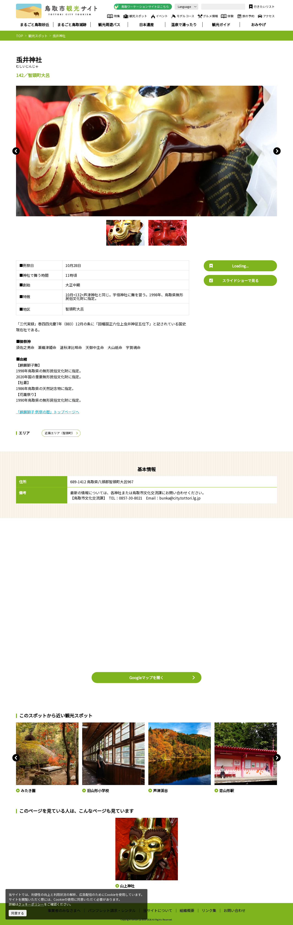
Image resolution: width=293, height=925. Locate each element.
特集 (113, 16)
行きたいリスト (261, 7)
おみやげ (258, 24)
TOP (19, 36)
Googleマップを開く (162, 677)
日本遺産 (146, 24)
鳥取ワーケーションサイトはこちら (141, 7)
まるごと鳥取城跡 (72, 24)
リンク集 (209, 910)
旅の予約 (245, 16)
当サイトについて (157, 910)
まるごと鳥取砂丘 (34, 24)
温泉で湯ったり (184, 24)
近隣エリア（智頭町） (62, 433)
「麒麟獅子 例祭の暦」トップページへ (47, 411)
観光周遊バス (109, 24)
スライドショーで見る (234, 280)
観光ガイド (221, 24)
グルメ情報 (207, 16)
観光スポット (135, 16)
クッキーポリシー (31, 904)
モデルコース (182, 16)
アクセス (266, 16)
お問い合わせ (235, 910)
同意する (17, 913)
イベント (159, 16)
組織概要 (187, 910)
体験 (227, 16)
